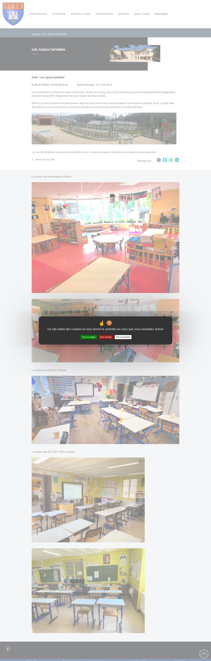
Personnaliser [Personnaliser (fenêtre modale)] (123, 337)
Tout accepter (89, 337)
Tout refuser (106, 337)
